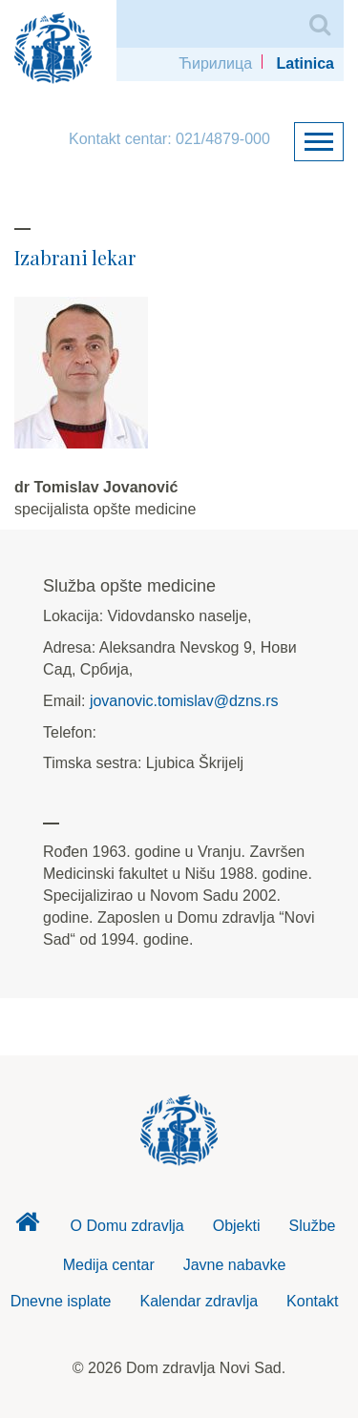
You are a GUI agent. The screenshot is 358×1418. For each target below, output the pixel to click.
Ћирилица (215, 63)
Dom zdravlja (27, 1227)
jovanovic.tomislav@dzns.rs (184, 701)
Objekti (237, 1226)
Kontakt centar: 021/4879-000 (169, 139)
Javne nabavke (234, 1265)
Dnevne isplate (61, 1301)
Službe (312, 1226)
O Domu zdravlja (127, 1226)
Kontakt (312, 1301)
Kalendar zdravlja (198, 1301)
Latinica (305, 63)
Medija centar (109, 1265)
